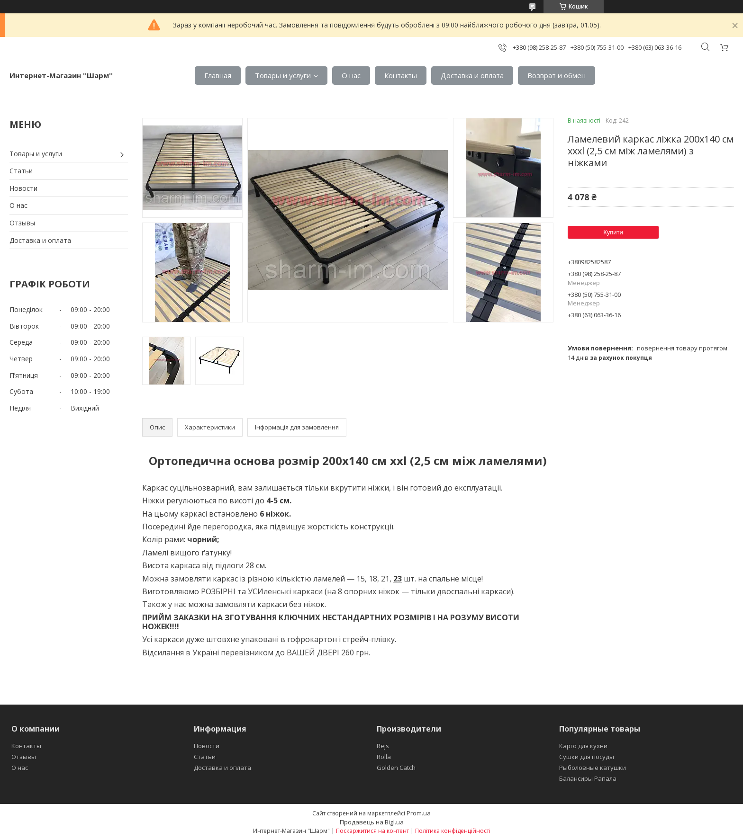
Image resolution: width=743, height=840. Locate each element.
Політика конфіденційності (452, 831)
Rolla (384, 756)
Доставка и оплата (472, 75)
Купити (613, 232)
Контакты (400, 75)
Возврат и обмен (556, 75)
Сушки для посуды (586, 756)
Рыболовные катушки (592, 767)
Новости (23, 188)
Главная (217, 75)
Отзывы (22, 222)
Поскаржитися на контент (372, 831)
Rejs (383, 746)
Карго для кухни (583, 746)
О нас (351, 75)
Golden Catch (396, 767)
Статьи (21, 170)
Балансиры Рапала (587, 778)
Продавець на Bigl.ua (372, 822)
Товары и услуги (283, 75)
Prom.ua (419, 813)
